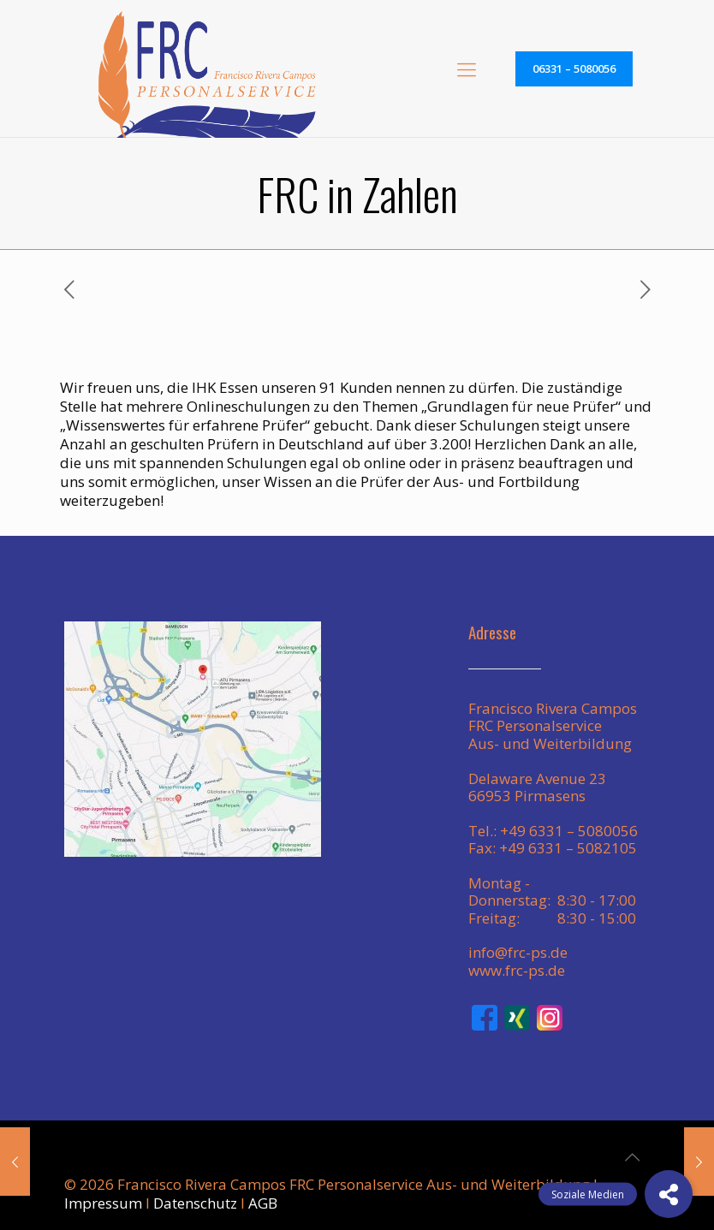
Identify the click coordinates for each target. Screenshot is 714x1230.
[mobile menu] (466, 68)
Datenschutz (195, 1203)
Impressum (103, 1203)
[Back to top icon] (632, 1157)
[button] (669, 1194)
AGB (262, 1203)
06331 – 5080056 (574, 68)
